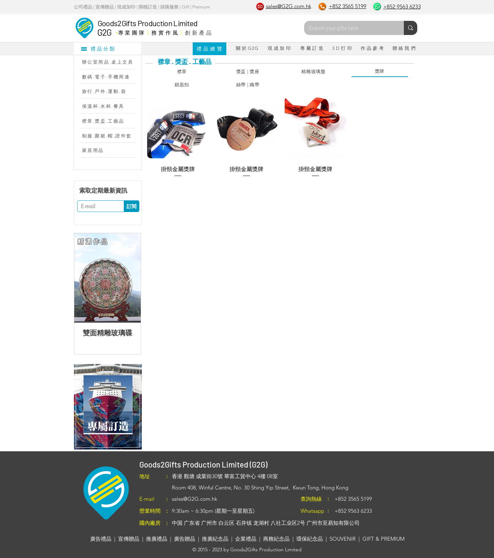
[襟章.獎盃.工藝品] (111, 121)
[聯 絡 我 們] (404, 48)
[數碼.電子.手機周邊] (111, 77)
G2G (104, 32)
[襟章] (182, 71)
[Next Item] (130, 278)
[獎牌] (379, 71)
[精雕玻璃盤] (313, 71)
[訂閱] (131, 206)
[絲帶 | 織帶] (248, 85)
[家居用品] (111, 150)
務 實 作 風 (164, 32)
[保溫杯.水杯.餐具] (111, 106)
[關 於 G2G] (247, 48)
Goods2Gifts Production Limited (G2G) (203, 464)
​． (117, 31)
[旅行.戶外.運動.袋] (111, 91)
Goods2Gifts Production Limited (148, 23)
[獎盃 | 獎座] (248, 71)
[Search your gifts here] (348, 28)
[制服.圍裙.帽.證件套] (111, 136)
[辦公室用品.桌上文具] (111, 62)
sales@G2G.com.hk (194, 498)
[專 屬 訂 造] (312, 48)
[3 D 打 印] (342, 48)
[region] (108, 406)
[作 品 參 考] (372, 48)
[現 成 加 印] (279, 48)
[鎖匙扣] (182, 85)
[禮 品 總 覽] (209, 48)
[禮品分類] (107, 48)
